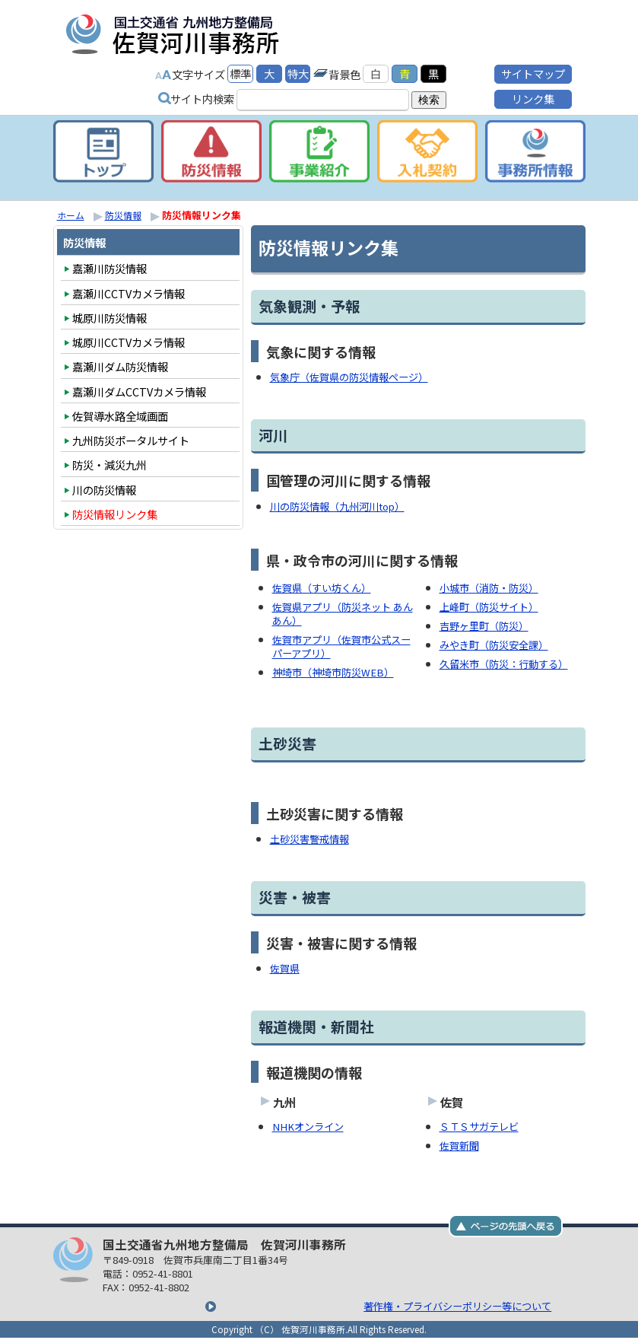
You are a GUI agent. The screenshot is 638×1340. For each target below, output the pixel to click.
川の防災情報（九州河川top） (343, 506)
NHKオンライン (311, 1121)
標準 (240, 72)
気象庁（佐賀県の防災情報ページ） (355, 376)
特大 (298, 72)
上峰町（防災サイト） (493, 605)
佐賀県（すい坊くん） (325, 586)
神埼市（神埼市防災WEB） (337, 668)
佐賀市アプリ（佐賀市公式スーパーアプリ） (341, 643)
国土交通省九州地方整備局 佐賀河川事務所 (247, 33)
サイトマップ (533, 72)
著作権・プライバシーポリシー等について (322, 1300)
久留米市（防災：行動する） (509, 661)
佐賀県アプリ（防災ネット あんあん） (342, 611)
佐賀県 (286, 964)
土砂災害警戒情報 (312, 835)
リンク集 (533, 97)
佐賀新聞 (461, 1139)
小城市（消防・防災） (493, 586)
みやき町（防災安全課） (498, 642)
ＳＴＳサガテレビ (482, 1121)
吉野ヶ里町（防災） (487, 624)
